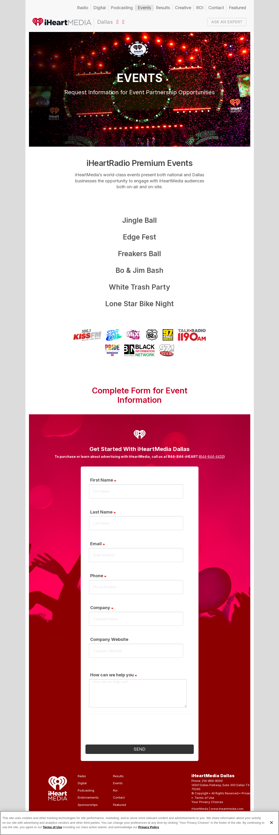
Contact (216, 7)
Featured (237, 7)
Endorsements (88, 797)
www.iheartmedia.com (227, 809)
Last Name (101, 512)
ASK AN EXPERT (227, 22)
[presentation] (121, 730)
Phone (96, 575)
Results (163, 7)
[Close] (271, 822)
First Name (101, 480)
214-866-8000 (212, 781)
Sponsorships (88, 805)
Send (140, 749)
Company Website (109, 639)
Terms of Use (204, 798)
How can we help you (112, 674)
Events (144, 7)
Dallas (61, 22)
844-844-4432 (211, 457)
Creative (183, 7)
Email (96, 543)
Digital (99, 7)
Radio (82, 7)
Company (100, 607)
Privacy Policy (148, 827)
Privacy (247, 793)
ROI (199, 7)
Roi (115, 790)
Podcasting (122, 7)
